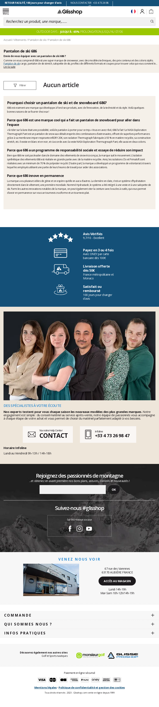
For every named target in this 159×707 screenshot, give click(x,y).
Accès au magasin (117, 581)
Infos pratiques (25, 633)
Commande (18, 615)
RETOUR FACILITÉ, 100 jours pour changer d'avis (33, 3)
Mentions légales (45, 687)
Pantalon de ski (12, 63)
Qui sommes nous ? (28, 624)
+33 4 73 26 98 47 (112, 435)
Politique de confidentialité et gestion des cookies (92, 687)
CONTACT (53, 435)
